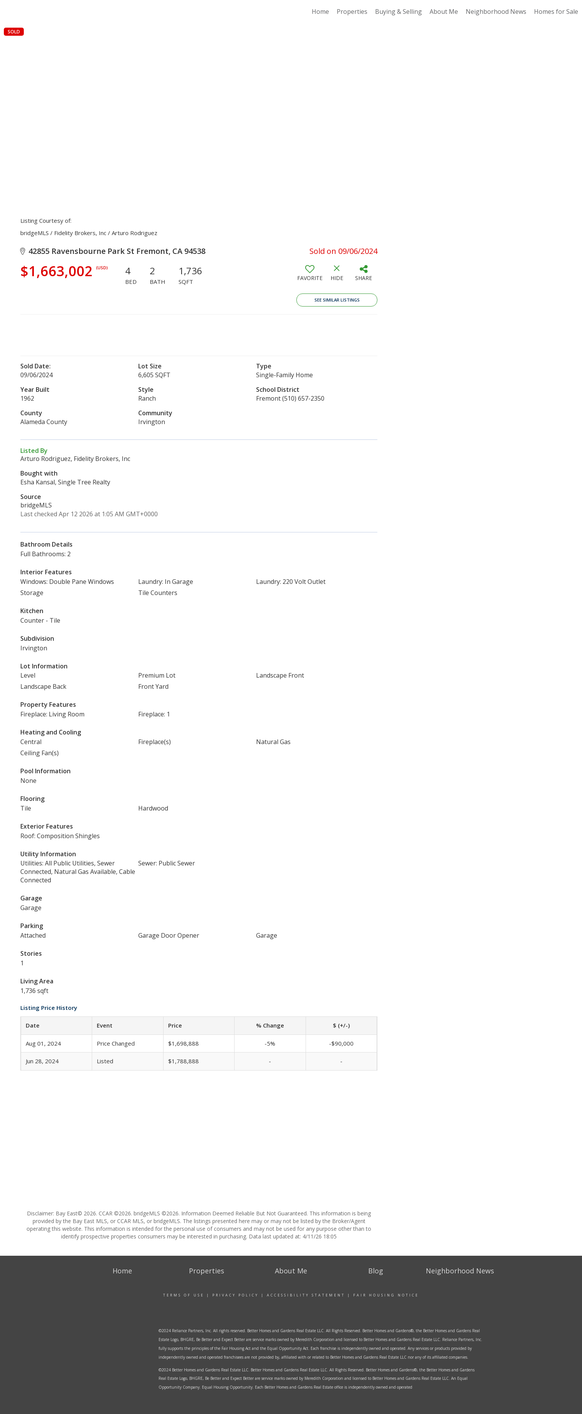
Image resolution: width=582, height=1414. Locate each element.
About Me (444, 11)
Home (320, 11)
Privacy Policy (235, 1295)
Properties (352, 11)
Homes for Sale (556, 11)
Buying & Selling (398, 11)
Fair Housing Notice (386, 1295)
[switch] (309, 275)
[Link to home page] (41, 11)
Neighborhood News (496, 11)
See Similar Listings (337, 300)
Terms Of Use (183, 1295)
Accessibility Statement (306, 1295)
